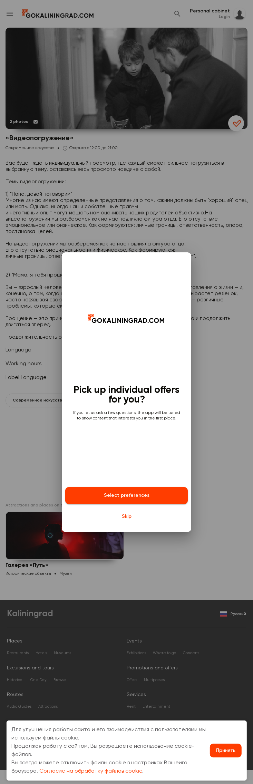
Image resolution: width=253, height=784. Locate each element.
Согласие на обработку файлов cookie (90, 771)
